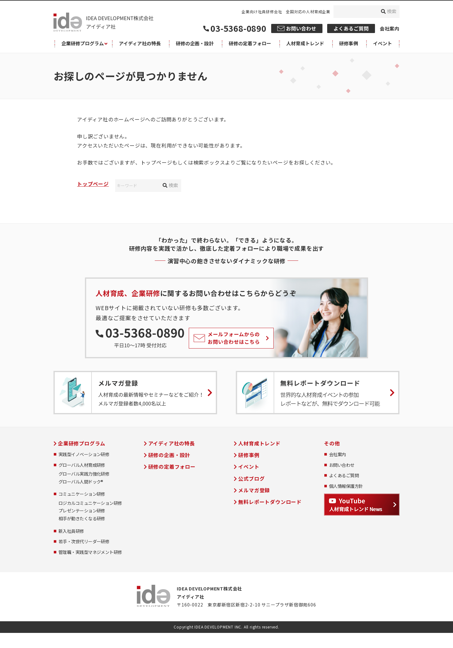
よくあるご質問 (344, 475)
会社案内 (390, 28)
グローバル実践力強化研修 (84, 474)
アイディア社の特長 (171, 443)
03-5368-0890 (238, 28)
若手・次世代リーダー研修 (84, 542)
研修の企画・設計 (169, 454)
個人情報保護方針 (346, 486)
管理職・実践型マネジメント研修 (90, 552)
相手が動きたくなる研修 (82, 519)
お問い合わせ (342, 465)
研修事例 (248, 454)
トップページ (93, 183)
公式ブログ (251, 478)
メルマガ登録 (254, 490)
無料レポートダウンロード (270, 501)
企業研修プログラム (81, 443)
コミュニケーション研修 (82, 494)
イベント (248, 466)
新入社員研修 (71, 531)
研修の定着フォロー (172, 466)
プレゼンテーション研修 (82, 511)
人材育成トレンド (259, 443)
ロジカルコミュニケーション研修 (90, 503)
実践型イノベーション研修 (84, 454)
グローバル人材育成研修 (82, 465)
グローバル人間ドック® (81, 482)
